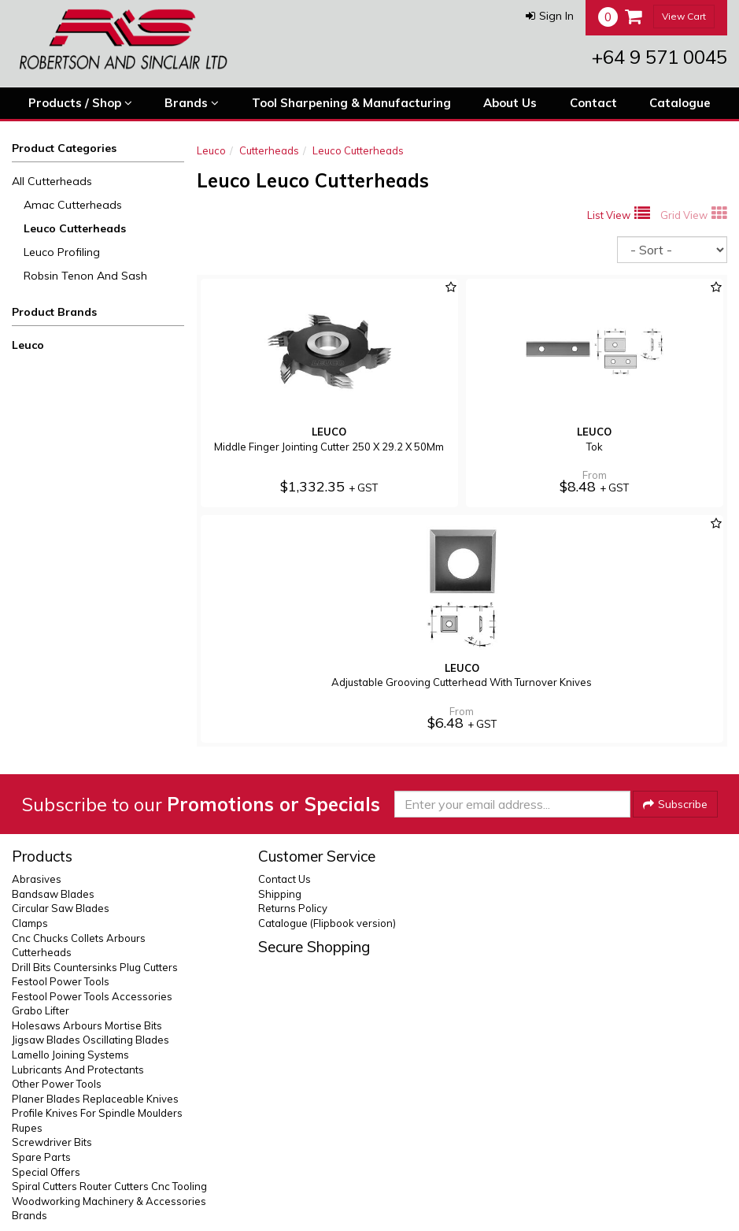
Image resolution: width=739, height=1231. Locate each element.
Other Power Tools (57, 1083)
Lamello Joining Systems (70, 1054)
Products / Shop (80, 103)
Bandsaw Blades (53, 894)
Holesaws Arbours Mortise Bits (87, 1025)
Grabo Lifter (40, 1010)
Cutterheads (269, 150)
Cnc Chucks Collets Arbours (79, 938)
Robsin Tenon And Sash (85, 276)
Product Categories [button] (64, 148)
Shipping (279, 894)
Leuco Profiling (62, 252)
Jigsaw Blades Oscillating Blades (90, 1039)
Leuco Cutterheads (75, 228)
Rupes (27, 1128)
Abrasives (36, 879)
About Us (510, 102)
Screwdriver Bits (52, 1142)
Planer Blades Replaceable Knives (95, 1098)
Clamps (30, 923)
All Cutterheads (52, 181)
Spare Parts (41, 1157)
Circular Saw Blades (60, 908)
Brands (191, 103)
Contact (593, 102)
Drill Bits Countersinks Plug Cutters (95, 967)
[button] (550, 16)
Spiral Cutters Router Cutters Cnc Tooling (109, 1186)
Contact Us (284, 879)
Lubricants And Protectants (78, 1069)
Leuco (28, 345)
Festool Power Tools (60, 981)
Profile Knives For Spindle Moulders (97, 1113)
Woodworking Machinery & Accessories (109, 1201)
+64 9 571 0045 (659, 57)
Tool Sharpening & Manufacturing (351, 102)
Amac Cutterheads (73, 205)
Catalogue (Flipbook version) (327, 923)
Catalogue (680, 102)
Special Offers (46, 1172)
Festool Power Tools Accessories (92, 996)
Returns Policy (292, 908)
